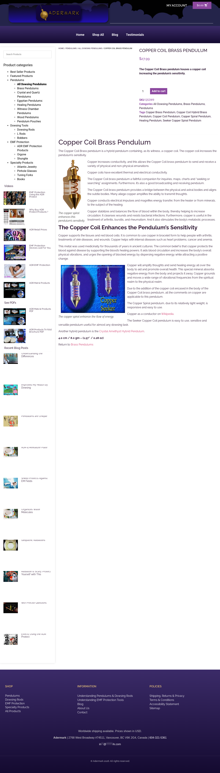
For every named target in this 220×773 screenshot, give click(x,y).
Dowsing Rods (26, 129)
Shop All (99, 34)
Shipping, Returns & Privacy (167, 695)
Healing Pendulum (150, 120)
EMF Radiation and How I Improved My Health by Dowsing (35, 384)
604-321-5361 (158, 737)
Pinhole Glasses (27, 171)
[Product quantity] (144, 91)
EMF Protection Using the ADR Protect (37, 194)
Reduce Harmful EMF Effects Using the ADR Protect (33, 634)
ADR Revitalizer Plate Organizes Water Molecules (33, 509)
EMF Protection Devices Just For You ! (40, 247)
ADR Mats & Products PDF (40, 310)
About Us (83, 708)
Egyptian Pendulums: (30, 100)
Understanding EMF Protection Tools (100, 700)
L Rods (21, 133)
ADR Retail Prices (38, 229)
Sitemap (155, 708)
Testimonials (135, 34)
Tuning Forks (25, 175)
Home (81, 34)
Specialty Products (21, 162)
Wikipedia (167, 314)
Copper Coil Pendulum (166, 116)
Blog (116, 34)
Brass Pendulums (27, 88)
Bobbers (22, 138)
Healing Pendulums (29, 104)
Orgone (21, 154)
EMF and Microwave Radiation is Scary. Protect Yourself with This (36, 571)
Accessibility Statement (164, 704)
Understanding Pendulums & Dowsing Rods (105, 695)
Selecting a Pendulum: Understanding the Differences (34, 353)
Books (21, 179)
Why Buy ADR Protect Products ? (38, 210)
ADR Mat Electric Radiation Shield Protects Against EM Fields (36, 478)
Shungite (22, 158)
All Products (13, 711)
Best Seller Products (22, 71)
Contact (82, 712)
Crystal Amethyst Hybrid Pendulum (121, 331)
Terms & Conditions (162, 700)
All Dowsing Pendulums (32, 84)
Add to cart (159, 91)
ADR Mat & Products (39, 283)
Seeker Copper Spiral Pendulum (182, 120)
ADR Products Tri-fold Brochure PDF (40, 330)
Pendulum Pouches (29, 121)
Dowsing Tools (19, 125)
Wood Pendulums (28, 117)
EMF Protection (19, 142)
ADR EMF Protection (39, 265)
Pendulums (17, 80)
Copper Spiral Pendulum (196, 116)
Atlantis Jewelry (27, 166)
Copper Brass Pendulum (160, 112)
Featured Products (21, 76)
